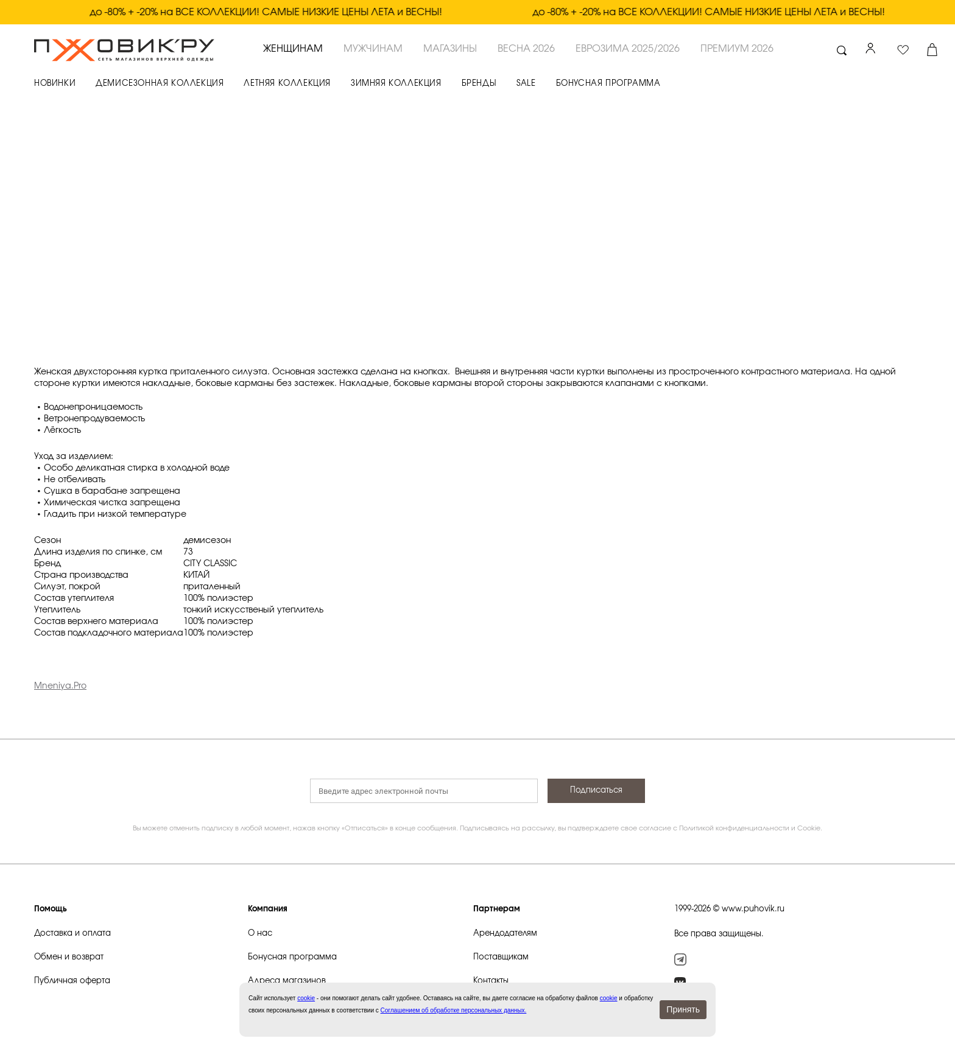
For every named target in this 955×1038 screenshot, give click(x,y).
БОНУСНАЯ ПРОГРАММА (608, 84)
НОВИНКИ (55, 84)
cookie (609, 998)
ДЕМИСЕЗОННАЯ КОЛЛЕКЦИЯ (160, 84)
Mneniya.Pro (60, 686)
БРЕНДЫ (479, 84)
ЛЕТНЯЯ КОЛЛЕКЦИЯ (287, 84)
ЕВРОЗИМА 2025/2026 (628, 49)
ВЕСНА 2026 (526, 49)
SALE (525, 84)
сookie (306, 998)
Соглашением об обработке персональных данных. (454, 1010)
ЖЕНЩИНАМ (293, 49)
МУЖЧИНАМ (373, 49)
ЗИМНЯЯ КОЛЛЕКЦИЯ (396, 84)
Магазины (450, 49)
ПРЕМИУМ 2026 (737, 49)
